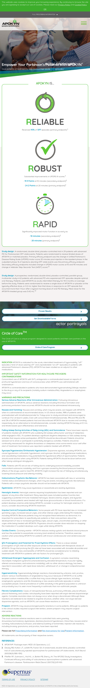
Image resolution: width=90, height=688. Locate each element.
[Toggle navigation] (83, 23)
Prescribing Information (26, 631)
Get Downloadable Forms (45, 319)
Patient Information (74, 631)
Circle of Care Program (45, 347)
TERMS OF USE (8, 680)
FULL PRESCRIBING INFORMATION (43, 14)
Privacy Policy (64, 5)
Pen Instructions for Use (53, 631)
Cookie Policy (81, 5)
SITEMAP (44, 680)
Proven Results (45, 311)
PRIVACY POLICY (27, 680)
